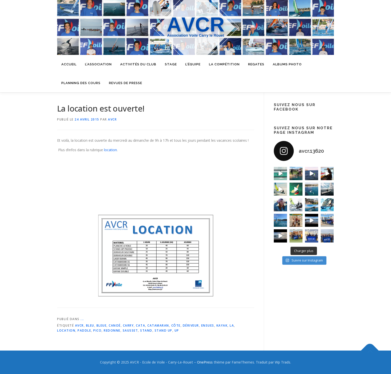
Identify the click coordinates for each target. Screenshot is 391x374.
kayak (222, 325)
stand (146, 330)
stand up (163, 330)
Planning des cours (80, 83)
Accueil (69, 64)
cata (140, 325)
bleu (90, 325)
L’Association (98, 64)
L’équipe (192, 64)
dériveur (191, 325)
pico (97, 330)
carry (128, 325)
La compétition (224, 64)
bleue (102, 325)
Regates (256, 64)
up (177, 330)
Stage (171, 64)
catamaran (158, 325)
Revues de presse (125, 83)
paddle (84, 330)
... (82, 319)
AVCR (112, 119)
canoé (115, 325)
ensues (207, 325)
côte (176, 325)
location (110, 149)
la (232, 325)
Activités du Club (138, 64)
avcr (79, 325)
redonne (112, 330)
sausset (130, 330)
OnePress (205, 362)
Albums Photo (287, 64)
